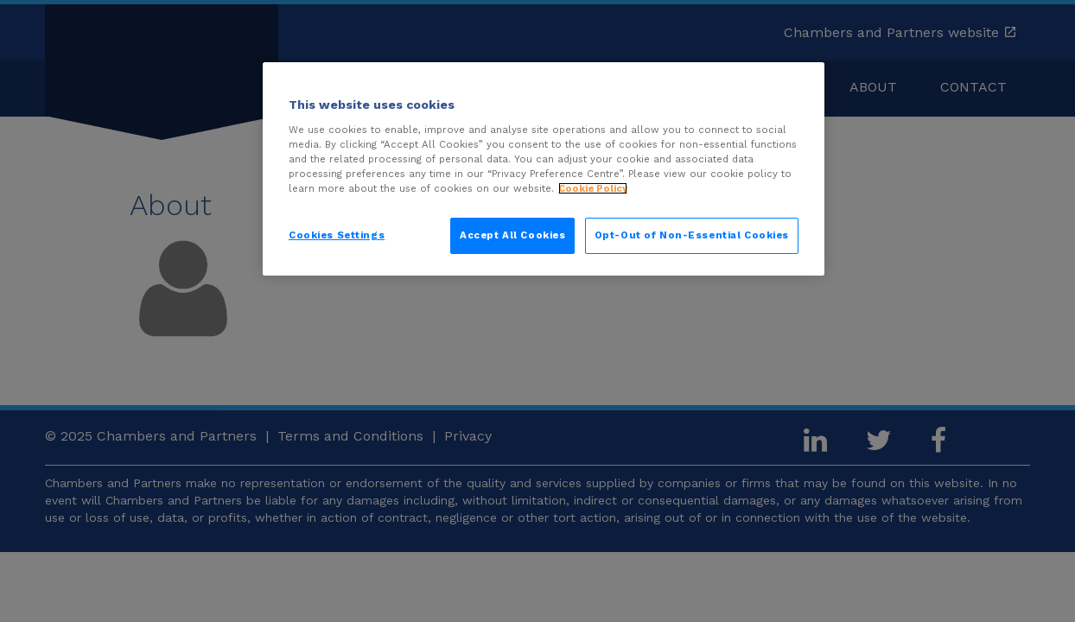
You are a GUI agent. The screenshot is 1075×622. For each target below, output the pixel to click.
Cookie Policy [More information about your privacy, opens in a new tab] (592, 188)
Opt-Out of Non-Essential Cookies (692, 235)
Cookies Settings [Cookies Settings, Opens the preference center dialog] (337, 235)
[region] (543, 169)
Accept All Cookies (512, 235)
